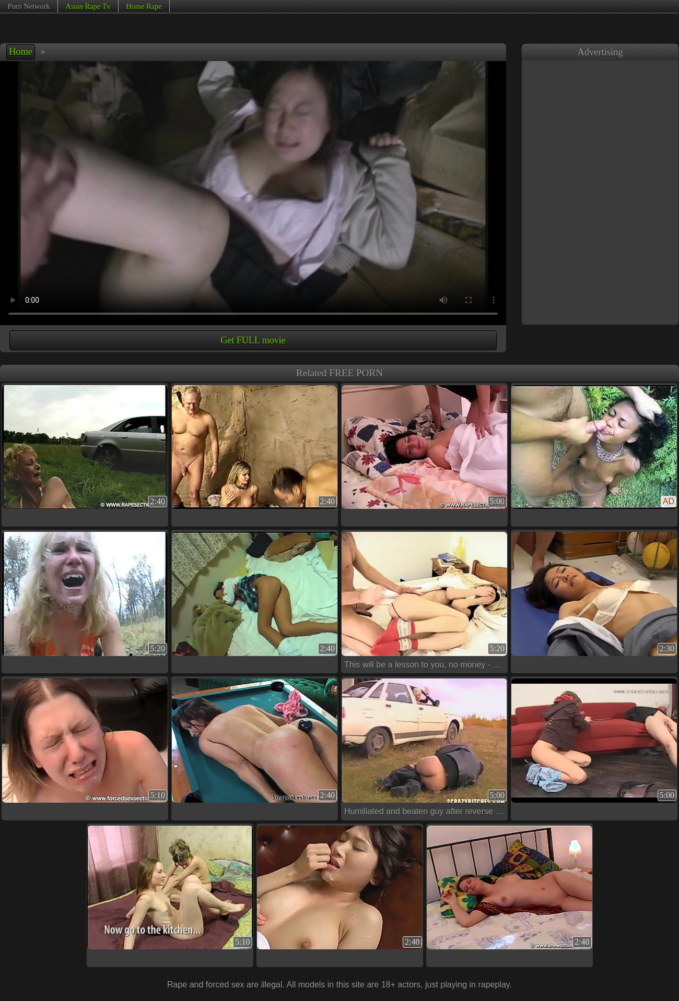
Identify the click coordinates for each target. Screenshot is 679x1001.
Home (20, 51)
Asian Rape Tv (87, 6)
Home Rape (143, 6)
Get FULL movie (252, 340)
